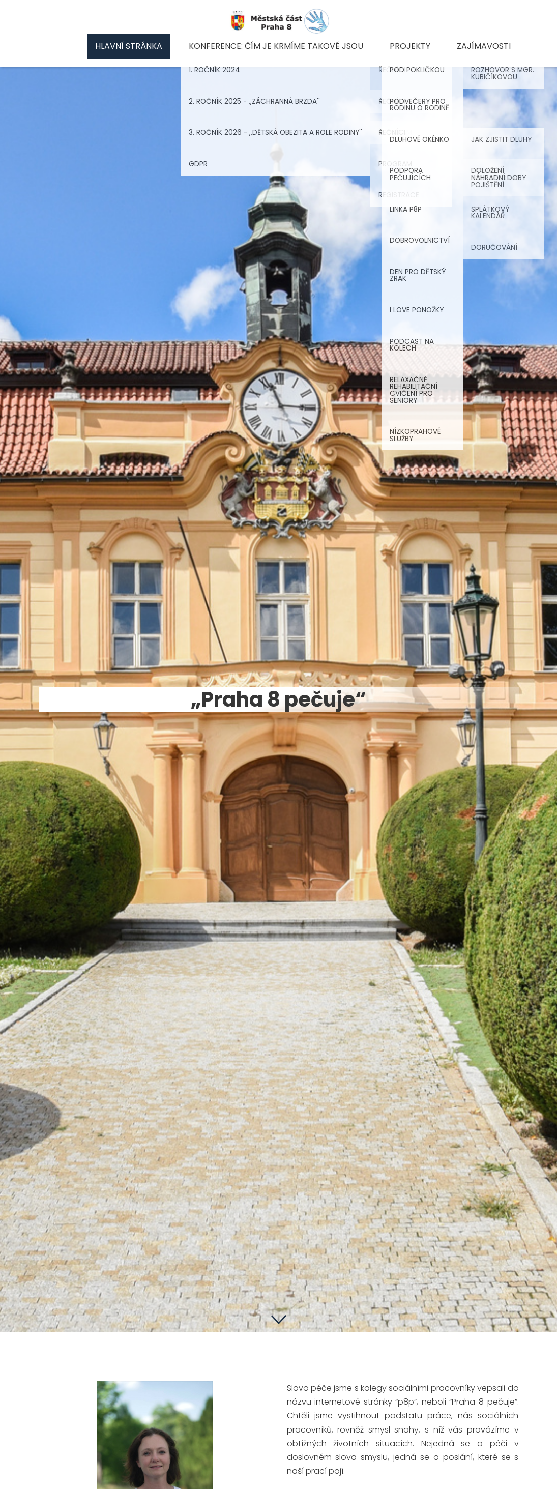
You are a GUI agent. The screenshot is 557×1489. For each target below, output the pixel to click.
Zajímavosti (484, 46)
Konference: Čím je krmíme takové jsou (276, 46)
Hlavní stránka (128, 46)
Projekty (410, 46)
